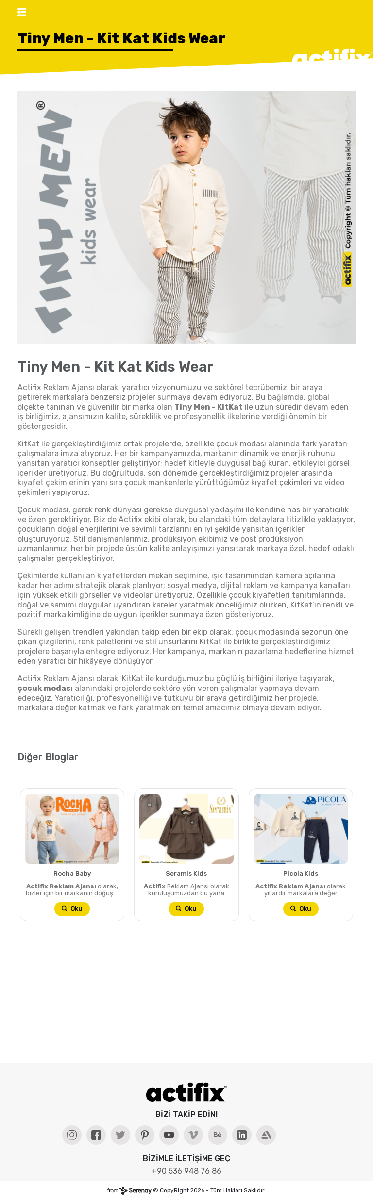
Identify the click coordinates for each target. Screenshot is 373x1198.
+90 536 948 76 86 (186, 1171)
